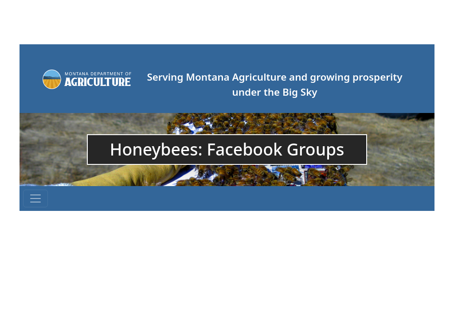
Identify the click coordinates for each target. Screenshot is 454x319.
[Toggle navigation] (35, 198)
